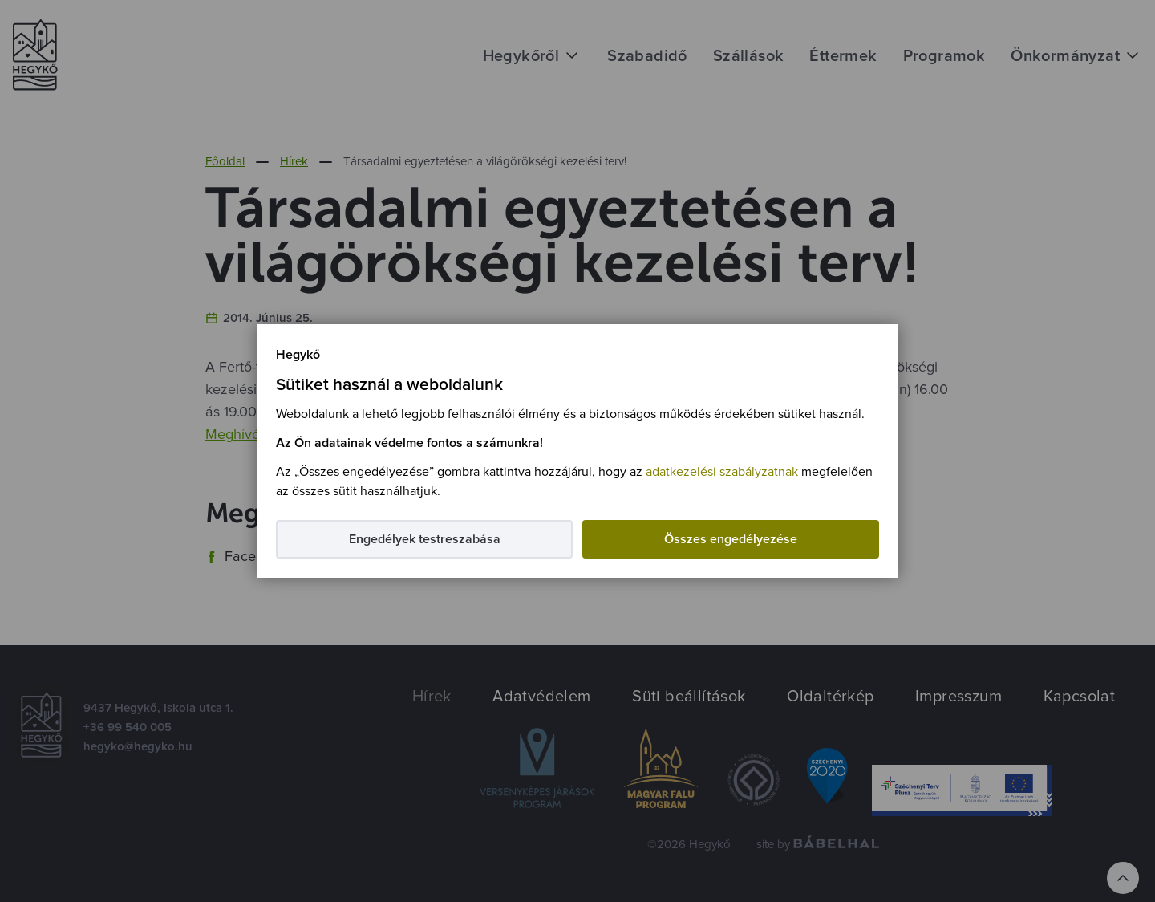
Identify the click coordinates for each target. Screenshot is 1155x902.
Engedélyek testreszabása (424, 539)
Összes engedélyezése (730, 539)
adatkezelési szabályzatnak (722, 471)
